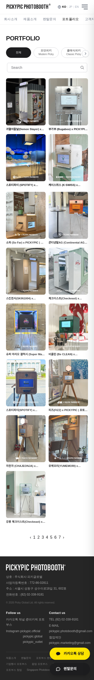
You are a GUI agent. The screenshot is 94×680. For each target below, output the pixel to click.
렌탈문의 (49, 19)
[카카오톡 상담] (70, 654)
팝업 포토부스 (40, 664)
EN (77, 6)
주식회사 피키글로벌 (28, 577)
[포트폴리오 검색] (47, 67)
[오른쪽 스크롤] (85, 53)
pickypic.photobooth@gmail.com (70, 631)
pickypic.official (30, 631)
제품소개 (30, 19)
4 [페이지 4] (47, 537)
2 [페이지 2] (38, 537)
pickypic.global (32, 636)
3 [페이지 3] (43, 537)
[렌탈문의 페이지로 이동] (70, 669)
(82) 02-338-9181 (32, 594)
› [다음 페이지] (63, 537)
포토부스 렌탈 (44, 658)
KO (64, 6)
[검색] (82, 68)
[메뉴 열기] (85, 7)
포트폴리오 (70, 19)
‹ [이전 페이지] (30, 537)
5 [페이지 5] (51, 537)
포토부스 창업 (14, 670)
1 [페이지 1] (34, 537)
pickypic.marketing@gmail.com (70, 643)
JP (70, 6)
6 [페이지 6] (55, 537)
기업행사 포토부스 (16, 664)
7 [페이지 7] (60, 537)
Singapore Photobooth (39, 670)
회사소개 (10, 19)
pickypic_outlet (33, 642)
